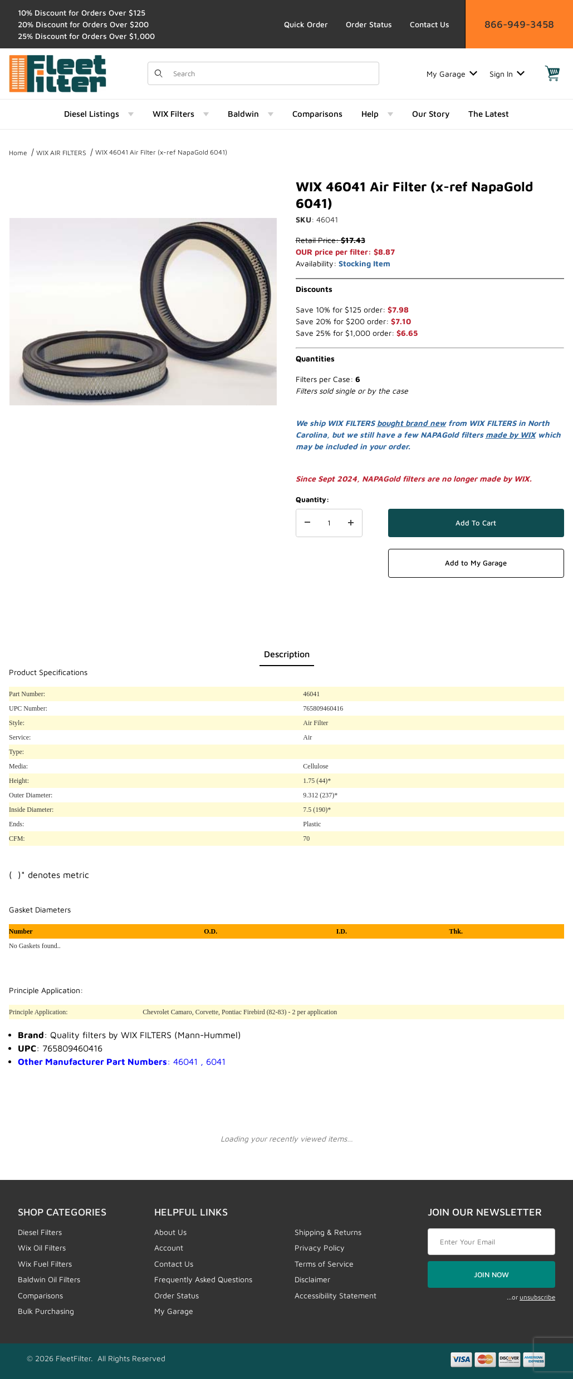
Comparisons (40, 1295)
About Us (170, 1232)
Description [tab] (287, 654)
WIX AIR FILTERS (61, 152)
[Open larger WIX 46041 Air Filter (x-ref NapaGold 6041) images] (143, 311)
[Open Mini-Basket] (552, 73)
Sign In (507, 73)
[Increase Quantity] (351, 523)
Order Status (369, 24)
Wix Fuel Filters (45, 1263)
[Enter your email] (491, 1241)
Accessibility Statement (335, 1295)
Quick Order (306, 24)
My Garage (452, 73)
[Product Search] (272, 73)
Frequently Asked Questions (203, 1279)
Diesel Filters (40, 1232)
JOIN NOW (491, 1274)
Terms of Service (324, 1263)
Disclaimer (312, 1279)
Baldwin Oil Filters (49, 1279)
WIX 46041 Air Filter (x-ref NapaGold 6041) (161, 152)
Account (168, 1247)
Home (18, 152)
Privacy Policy (320, 1247)
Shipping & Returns (328, 1232)
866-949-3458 (519, 24)
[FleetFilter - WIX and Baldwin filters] (57, 72)
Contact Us (429, 24)
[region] (143, 474)
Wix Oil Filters (42, 1247)
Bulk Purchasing (46, 1311)
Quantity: (312, 499)
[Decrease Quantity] (307, 523)
